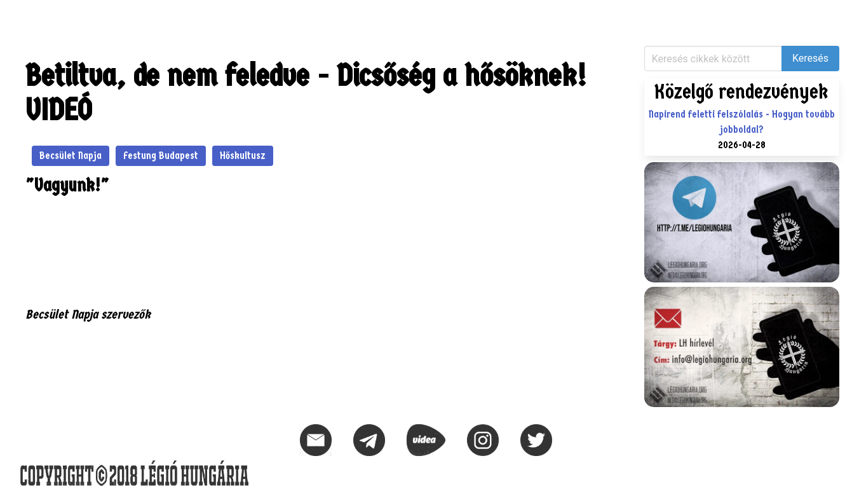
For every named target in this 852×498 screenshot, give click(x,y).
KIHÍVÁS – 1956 (167, 16)
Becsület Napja (70, 155)
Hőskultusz (243, 155)
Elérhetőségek (299, 16)
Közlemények (84, 16)
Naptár (234, 16)
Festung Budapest (160, 155)
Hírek (26, 16)
